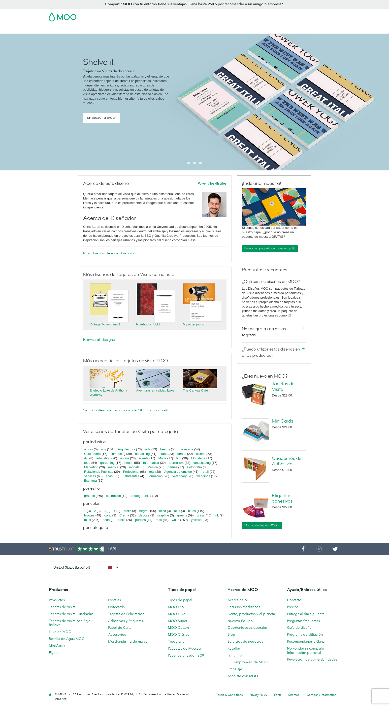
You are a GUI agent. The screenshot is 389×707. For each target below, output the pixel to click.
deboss (144, 515)
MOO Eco (176, 607)
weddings (203, 476)
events (143, 458)
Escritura (90, 480)
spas (109, 476)
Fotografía (194, 467)
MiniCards (282, 421)
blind (162, 511)
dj (85, 458)
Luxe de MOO (60, 631)
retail (205, 471)
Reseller (233, 648)
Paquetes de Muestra (184, 648)
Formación (154, 476)
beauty (165, 449)
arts (148, 449)
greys (201, 515)
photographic (140, 496)
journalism (176, 463)
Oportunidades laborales (247, 627)
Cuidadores (92, 454)
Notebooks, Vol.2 (148, 324)
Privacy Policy (258, 695)
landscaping (202, 463)
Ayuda (329, 29)
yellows (196, 520)
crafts (163, 454)
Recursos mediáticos (243, 607)
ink (217, 515)
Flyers (53, 652)
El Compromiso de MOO (247, 662)
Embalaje (234, 669)
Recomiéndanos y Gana (305, 641)
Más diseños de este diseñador (110, 253)
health (129, 463)
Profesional (131, 471)
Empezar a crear (101, 117)
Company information (321, 695)
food (87, 463)
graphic (89, 496)
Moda (162, 458)
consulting (142, 454)
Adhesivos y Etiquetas (121, 29)
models (134, 467)
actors (88, 449)
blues (192, 511)
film (178, 458)
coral (107, 515)
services (90, 476)
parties (172, 467)
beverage (186, 449)
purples (140, 520)
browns (89, 515)
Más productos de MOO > (261, 525)
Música (153, 467)
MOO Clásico (179, 634)
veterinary (179, 476)
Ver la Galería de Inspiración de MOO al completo (126, 410)
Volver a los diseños (212, 183)
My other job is (193, 324)
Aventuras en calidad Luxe (155, 390)
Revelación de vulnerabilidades (312, 659)
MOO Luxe (176, 614)
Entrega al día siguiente (305, 614)
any (103, 449)
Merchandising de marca (127, 641)
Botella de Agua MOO (67, 638)
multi (87, 520)
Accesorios (117, 634)
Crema (124, 515)
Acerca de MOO (240, 600)
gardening (107, 463)
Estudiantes (131, 476)
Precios (292, 607)
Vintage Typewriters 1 (105, 324)
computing (117, 454)
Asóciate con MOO (242, 676)
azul (177, 511)
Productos (57, 600)
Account (262, 15)
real (152, 471)
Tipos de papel (180, 600)
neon (106, 520)
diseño (200, 454)
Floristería (198, 458)
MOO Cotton (178, 627)
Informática (151, 463)
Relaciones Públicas (98, 471)
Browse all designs (99, 339)
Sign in (279, 15)
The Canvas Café (195, 390)
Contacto (294, 600)
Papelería (195, 29)
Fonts (277, 695)
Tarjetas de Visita (63, 29)
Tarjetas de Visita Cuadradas (71, 614)
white (175, 520)
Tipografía (176, 641)
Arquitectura (126, 449)
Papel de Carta (119, 627)
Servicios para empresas (284, 29)
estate (124, 458)
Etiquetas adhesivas (282, 498)
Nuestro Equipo (240, 621)
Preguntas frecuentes (303, 621)
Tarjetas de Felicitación (126, 614)
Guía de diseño (299, 627)
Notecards (116, 607)
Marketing (91, 467)
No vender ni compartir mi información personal (308, 650)
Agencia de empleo (178, 471)
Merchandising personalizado (233, 29)
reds (159, 520)
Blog (314, 29)
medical (113, 467)
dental (181, 454)
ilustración (113, 496)
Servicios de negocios (245, 641)
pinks (121, 520)
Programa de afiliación (305, 634)
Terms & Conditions (229, 695)
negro (143, 511)
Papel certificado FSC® (186, 655)
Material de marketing (163, 29)
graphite (163, 515)
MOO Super (177, 621)
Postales (90, 29)
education (103, 458)
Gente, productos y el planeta (251, 614)
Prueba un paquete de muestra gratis (269, 248)
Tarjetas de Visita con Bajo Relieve (70, 623)
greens (182, 515)
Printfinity (234, 655)
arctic (127, 511)
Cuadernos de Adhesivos (286, 461)
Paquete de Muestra (235, 15)
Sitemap (294, 695)
